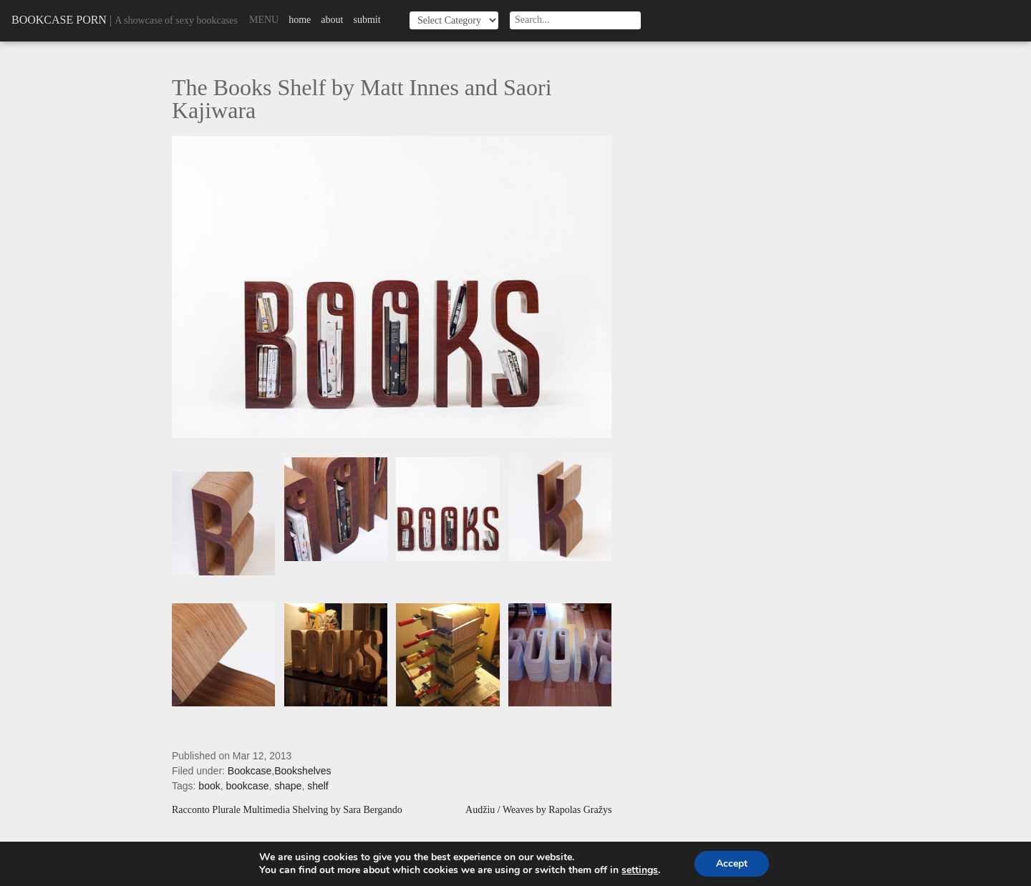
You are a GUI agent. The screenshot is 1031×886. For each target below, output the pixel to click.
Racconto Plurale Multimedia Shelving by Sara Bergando (287, 810)
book (209, 786)
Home (300, 19)
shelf (318, 786)
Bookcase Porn (59, 20)
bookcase (247, 786)
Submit (366, 19)
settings (639, 870)
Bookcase (249, 771)
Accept (731, 863)
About (332, 19)
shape (287, 786)
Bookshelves (302, 771)
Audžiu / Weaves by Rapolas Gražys (538, 810)
